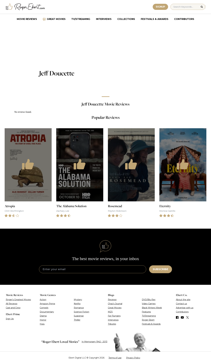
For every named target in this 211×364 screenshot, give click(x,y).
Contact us (181, 303)
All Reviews (11, 303)
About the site (183, 299)
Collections (126, 19)
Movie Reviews (27, 19)
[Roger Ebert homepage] (25, 6)
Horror (43, 320)
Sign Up (10, 318)
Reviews (112, 299)
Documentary (47, 311)
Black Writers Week (152, 307)
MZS (110, 311)
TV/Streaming (80, 19)
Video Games (148, 303)
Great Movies (56, 19)
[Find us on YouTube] (182, 317)
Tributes (112, 324)
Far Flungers (114, 316)
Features (146, 311)
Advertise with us (184, 307)
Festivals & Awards (154, 19)
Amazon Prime (47, 303)
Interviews (104, 19)
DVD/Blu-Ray (148, 299)
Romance (79, 307)
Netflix (77, 303)
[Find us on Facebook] (177, 317)
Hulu (42, 324)
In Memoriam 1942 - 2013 (94, 341)
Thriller (77, 320)
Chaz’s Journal (115, 303)
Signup (160, 6)
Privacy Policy (133, 357)
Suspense (79, 316)
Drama (43, 316)
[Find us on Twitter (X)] (187, 317)
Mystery (78, 299)
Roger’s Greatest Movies (18, 299)
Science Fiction (81, 311)
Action (43, 299)
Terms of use (115, 357)
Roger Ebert (148, 320)
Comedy (44, 307)
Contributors (184, 19)
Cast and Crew (13, 307)
